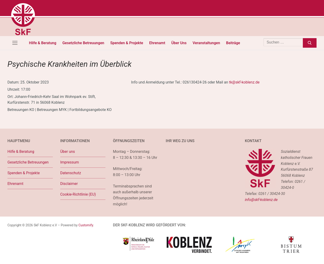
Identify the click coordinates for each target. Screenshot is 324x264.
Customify (85, 225)
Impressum (69, 162)
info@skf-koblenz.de (261, 199)
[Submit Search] (310, 43)
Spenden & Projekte (23, 173)
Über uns (67, 151)
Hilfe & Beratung (20, 151)
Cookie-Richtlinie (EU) (78, 194)
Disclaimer (69, 183)
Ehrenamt (15, 183)
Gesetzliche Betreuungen (28, 162)
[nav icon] (14, 43)
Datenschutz (70, 173)
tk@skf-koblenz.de (244, 82)
